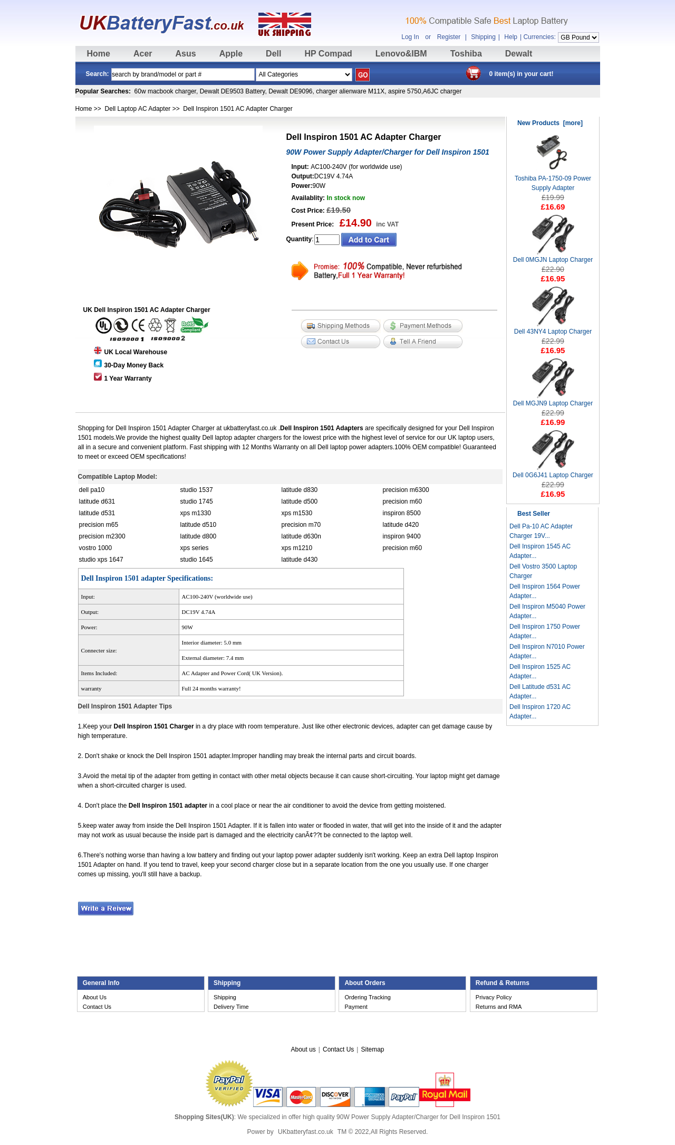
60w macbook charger (165, 91)
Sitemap (372, 1049)
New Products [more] (550, 123)
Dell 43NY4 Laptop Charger (553, 328)
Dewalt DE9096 (290, 91)
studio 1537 (196, 490)
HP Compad (328, 53)
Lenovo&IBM (401, 53)
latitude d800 (198, 536)
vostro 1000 (95, 548)
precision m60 (402, 501)
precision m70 (301, 524)
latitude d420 (401, 524)
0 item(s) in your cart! (521, 74)
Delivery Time (231, 1007)
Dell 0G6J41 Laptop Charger (553, 472)
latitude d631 (97, 501)
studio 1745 (196, 501)
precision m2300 (102, 536)
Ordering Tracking (367, 997)
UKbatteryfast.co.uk (305, 1131)
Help (510, 37)
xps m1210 (297, 548)
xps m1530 (297, 513)
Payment (355, 1007)
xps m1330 (195, 513)
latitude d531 (97, 513)
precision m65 (99, 524)
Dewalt (519, 53)
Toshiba (466, 53)
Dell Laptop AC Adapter (138, 108)
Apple (231, 53)
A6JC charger (442, 91)
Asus (186, 53)
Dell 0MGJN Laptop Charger (553, 256)
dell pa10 (92, 490)
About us (303, 1049)
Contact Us (97, 1007)
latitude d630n (301, 536)
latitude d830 (300, 490)
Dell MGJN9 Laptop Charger (553, 400)
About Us (95, 997)
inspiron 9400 (402, 536)
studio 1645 (196, 559)
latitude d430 (300, 559)
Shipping (483, 37)
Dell (273, 53)
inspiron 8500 (402, 513)
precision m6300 (406, 490)
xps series (194, 548)
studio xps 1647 (101, 559)
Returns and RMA (499, 1007)
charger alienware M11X (350, 91)
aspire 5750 (404, 91)
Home (98, 53)
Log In (410, 37)
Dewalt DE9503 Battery (232, 91)
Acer (142, 53)
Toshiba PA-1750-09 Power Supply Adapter (553, 180)
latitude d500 (300, 501)
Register (449, 37)
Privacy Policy (494, 997)
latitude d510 (198, 524)
